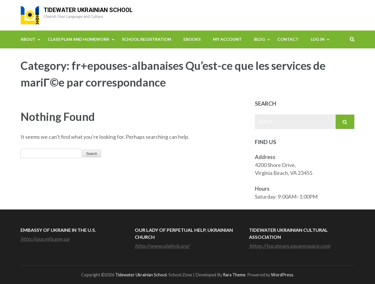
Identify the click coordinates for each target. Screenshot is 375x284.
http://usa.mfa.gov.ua (45, 239)
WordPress (282, 274)
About (28, 39)
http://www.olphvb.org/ (162, 246)
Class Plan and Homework (79, 39)
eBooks (192, 39)
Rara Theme (234, 274)
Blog (259, 39)
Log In (318, 39)
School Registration (146, 39)
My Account (227, 39)
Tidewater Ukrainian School (88, 9)
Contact (288, 39)
